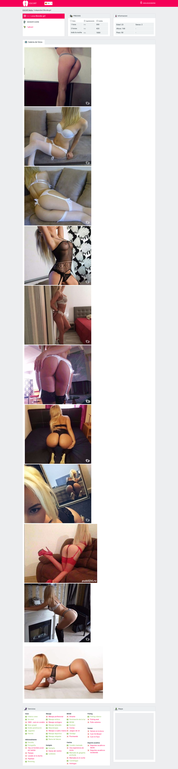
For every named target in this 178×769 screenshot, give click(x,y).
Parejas (30, 753)
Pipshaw (31, 759)
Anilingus (72, 764)
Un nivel (31, 719)
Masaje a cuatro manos (58, 731)
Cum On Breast (95, 734)
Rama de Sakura (55, 739)
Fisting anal (94, 719)
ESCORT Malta (28, 10)
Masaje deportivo (55, 734)
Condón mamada (75, 745)
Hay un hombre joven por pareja (36, 749)
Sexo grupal (32, 725)
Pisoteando (73, 736)
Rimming (31, 761)
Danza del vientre (55, 751)
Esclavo (72, 725)
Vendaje (72, 734)
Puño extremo (95, 722)
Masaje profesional (56, 717)
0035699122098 (33, 22)
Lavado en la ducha (35, 756)
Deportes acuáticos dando (97, 746)
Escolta (31, 742)
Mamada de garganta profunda (77, 754)
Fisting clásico (95, 717)
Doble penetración (35, 728)
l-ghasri (28, 27)
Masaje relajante (55, 736)
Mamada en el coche (77, 758)
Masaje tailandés (55, 725)
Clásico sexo (33, 717)
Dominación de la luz (77, 719)
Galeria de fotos (33, 42)
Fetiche (30, 734)
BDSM (71, 722)
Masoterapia (53, 728)
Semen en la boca (97, 731)
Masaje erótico (54, 719)
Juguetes (31, 731)
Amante (72, 717)
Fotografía (32, 745)
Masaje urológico (55, 722)
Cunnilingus (73, 761)
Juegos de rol (74, 731)
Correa (71, 728)
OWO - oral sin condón (36, 722)
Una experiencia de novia (76, 749)
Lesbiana (52, 754)
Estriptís (52, 748)
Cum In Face (95, 737)
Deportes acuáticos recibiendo (97, 751)
